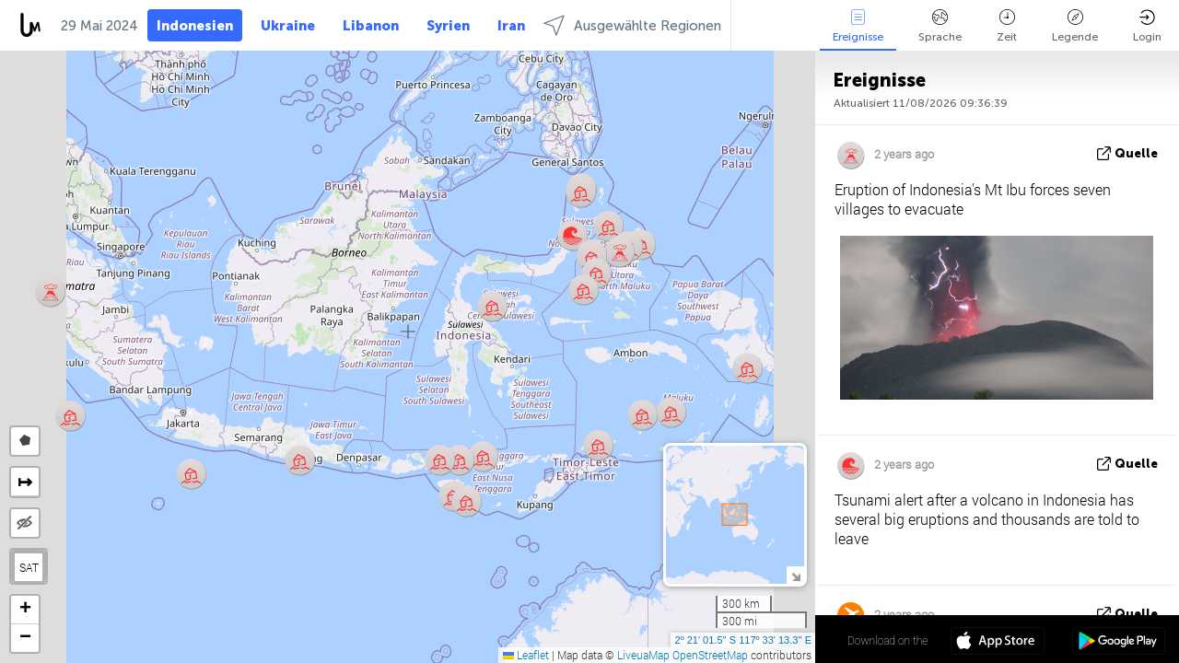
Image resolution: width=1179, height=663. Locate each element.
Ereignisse (858, 26)
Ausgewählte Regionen (632, 25)
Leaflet (526, 654)
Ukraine (288, 25)
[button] (583, 290)
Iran (511, 25)
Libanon (371, 25)
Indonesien (195, 25)
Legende (1075, 26)
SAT (29, 567)
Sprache (940, 26)
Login (1147, 26)
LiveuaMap (643, 654)
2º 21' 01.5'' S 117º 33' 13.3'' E (743, 640)
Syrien (448, 25)
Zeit (1007, 26)
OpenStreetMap (710, 654)
